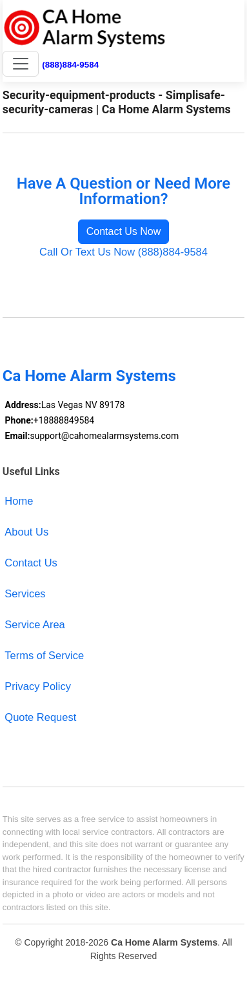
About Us (26, 531)
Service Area (34, 624)
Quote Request (40, 717)
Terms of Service (44, 655)
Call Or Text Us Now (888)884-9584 (123, 251)
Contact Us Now (123, 231)
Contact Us (31, 562)
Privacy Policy (38, 686)
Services (25, 593)
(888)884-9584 (70, 65)
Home (19, 501)
